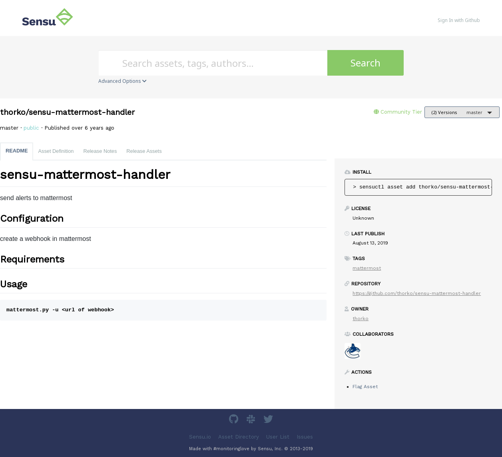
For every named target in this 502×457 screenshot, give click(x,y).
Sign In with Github (459, 20)
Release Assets (143, 151)
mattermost (367, 268)
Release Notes (100, 151)
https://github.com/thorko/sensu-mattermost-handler (417, 293)
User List (277, 437)
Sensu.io (200, 437)
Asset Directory (238, 437)
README (17, 151)
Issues (305, 437)
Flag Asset (365, 386)
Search (365, 62)
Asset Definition (56, 151)
